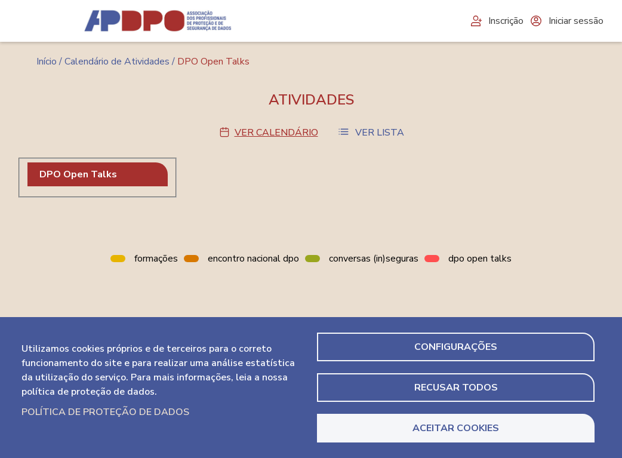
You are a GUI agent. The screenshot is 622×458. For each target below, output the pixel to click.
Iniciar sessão (566, 20)
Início (46, 61)
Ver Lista (379, 132)
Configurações (455, 347)
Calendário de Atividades (117, 61)
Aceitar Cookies (455, 428)
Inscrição (496, 20)
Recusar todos (456, 387)
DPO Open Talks (78, 174)
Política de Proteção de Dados (105, 412)
